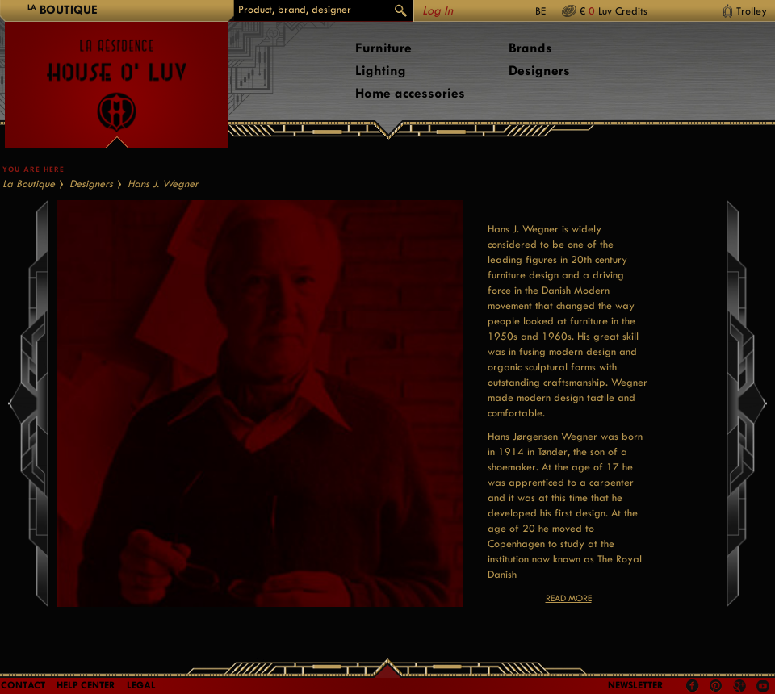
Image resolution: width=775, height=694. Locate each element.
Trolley (751, 11)
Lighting (380, 70)
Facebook (692, 685)
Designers (539, 70)
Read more (569, 598)
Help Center (86, 685)
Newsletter (636, 685)
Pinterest (716, 685)
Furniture (383, 48)
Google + (741, 687)
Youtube (762, 685)
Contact (23, 685)
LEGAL (141, 685)
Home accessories (410, 93)
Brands (530, 48)
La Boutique (28, 184)
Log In (437, 11)
